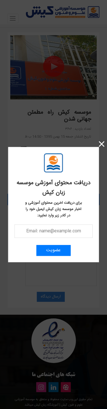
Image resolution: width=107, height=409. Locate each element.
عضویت (53, 250)
